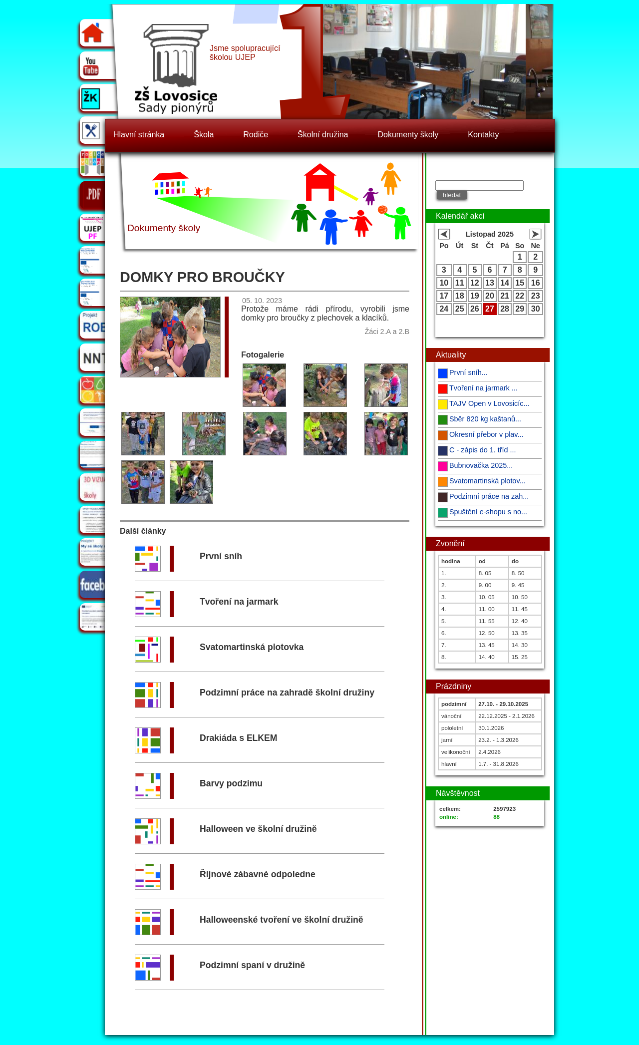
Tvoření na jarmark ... (483, 388)
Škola (204, 134)
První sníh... (468, 372)
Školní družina (323, 134)
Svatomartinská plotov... (487, 481)
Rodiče (255, 134)
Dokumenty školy (408, 134)
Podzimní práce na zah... (489, 496)
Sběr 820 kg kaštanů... (485, 419)
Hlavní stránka (138, 134)
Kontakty (483, 134)
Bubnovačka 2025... (481, 465)
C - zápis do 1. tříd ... (482, 450)
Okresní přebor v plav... (486, 434)
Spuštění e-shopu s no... (488, 512)
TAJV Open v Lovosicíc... (489, 403)
